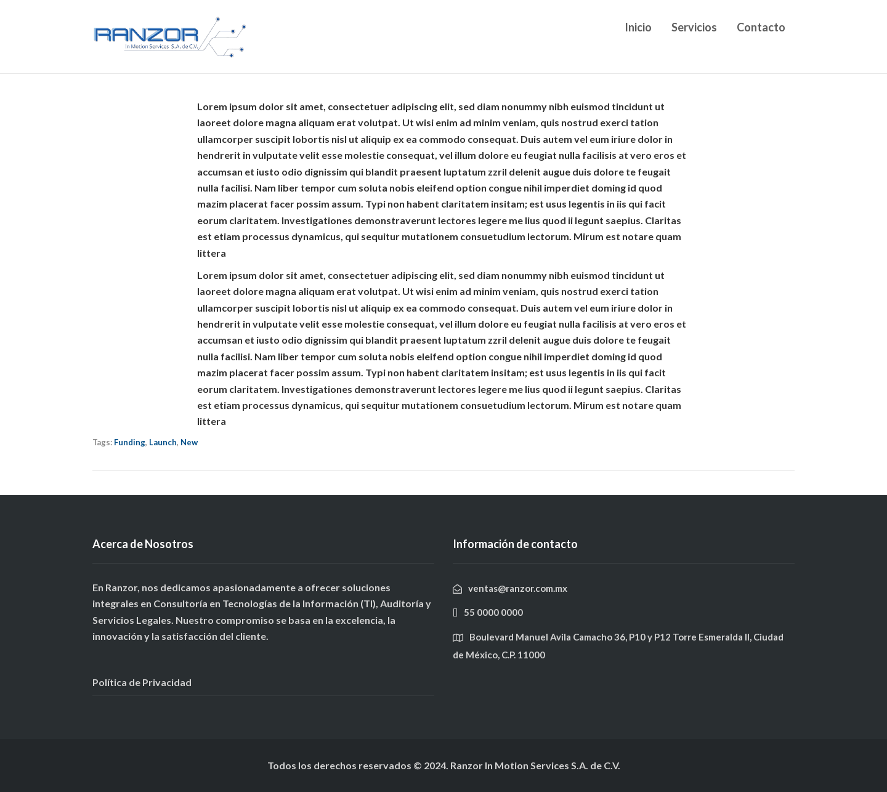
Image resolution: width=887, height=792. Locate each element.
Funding (129, 442)
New (189, 442)
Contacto (761, 27)
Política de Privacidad (142, 682)
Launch (163, 442)
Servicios (694, 27)
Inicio (638, 27)
